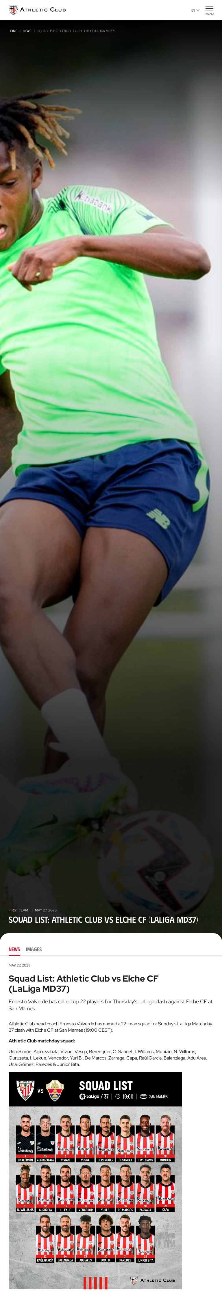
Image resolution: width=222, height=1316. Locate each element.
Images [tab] (34, 949)
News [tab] (14, 949)
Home (13, 31)
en (195, 10)
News (27, 31)
